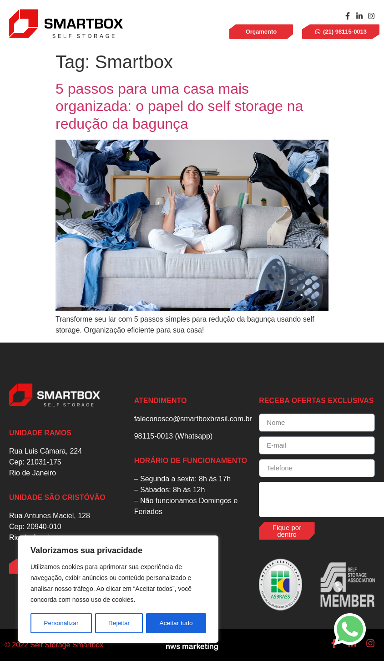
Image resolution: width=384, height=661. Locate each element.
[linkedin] (359, 16)
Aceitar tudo (176, 623)
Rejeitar (119, 623)
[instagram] (371, 16)
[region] (118, 589)
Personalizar (61, 623)
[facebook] (347, 16)
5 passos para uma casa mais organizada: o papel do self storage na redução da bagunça (179, 106)
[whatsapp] (350, 629)
